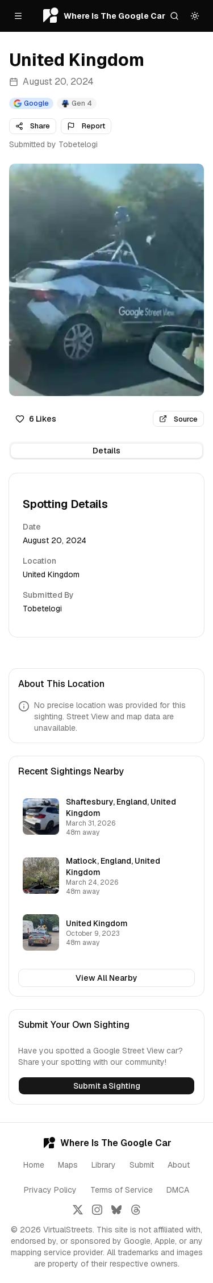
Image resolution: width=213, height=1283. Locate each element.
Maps (68, 1165)
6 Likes (35, 419)
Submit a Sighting (106, 1086)
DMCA (177, 1190)
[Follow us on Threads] (136, 1210)
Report (86, 126)
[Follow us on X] (78, 1210)
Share (32, 126)
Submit (142, 1165)
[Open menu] (18, 16)
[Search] (174, 16)
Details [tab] (106, 450)
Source (178, 419)
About (179, 1165)
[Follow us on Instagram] (97, 1210)
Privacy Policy (50, 1190)
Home (33, 1165)
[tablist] (106, 450)
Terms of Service (121, 1190)
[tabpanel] (106, 555)
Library (103, 1165)
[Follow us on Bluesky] (116, 1210)
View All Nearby (106, 978)
